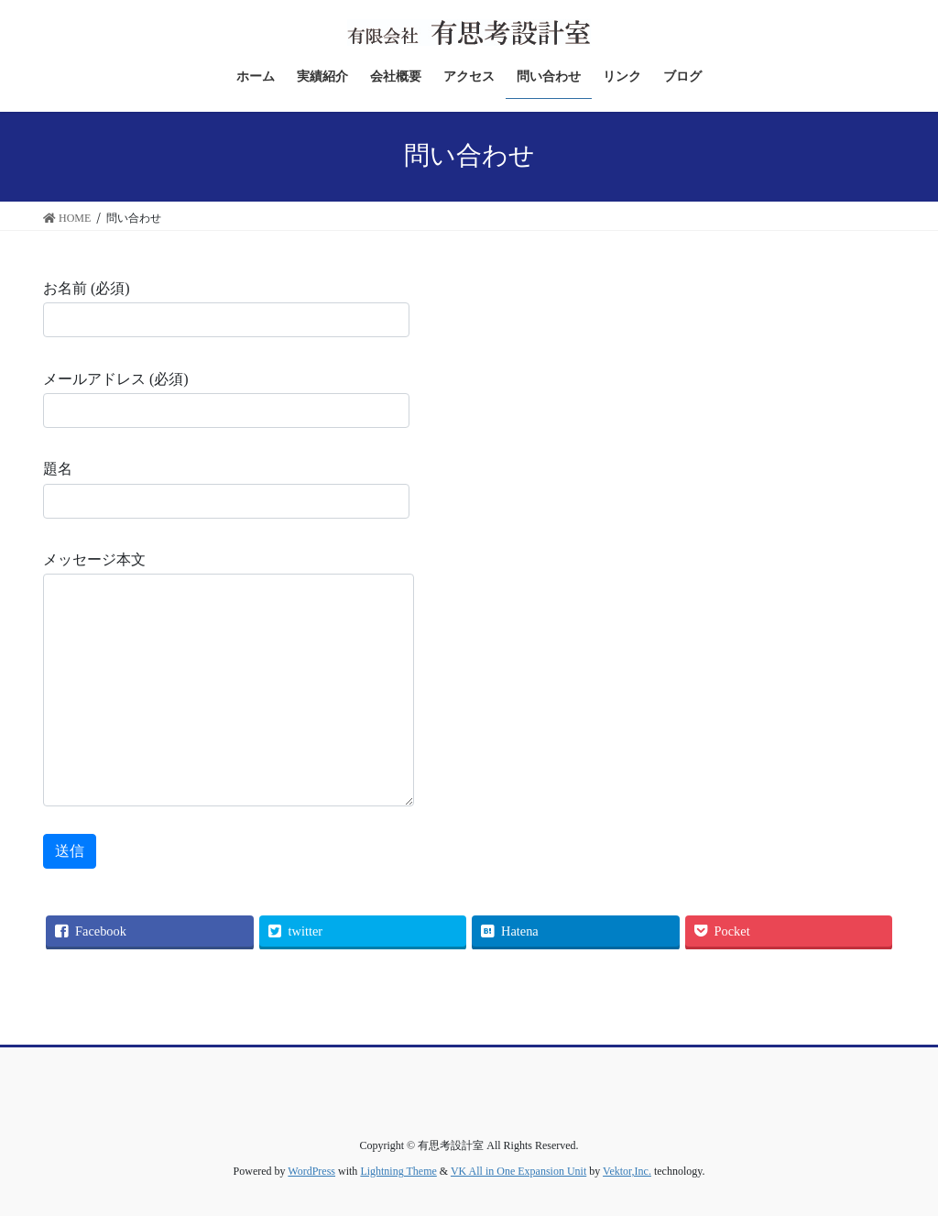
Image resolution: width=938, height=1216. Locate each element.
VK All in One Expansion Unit (518, 1171)
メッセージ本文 (228, 679)
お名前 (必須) (226, 308)
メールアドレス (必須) (226, 399)
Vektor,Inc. (627, 1171)
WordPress (311, 1171)
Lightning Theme (398, 1171)
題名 (226, 489)
